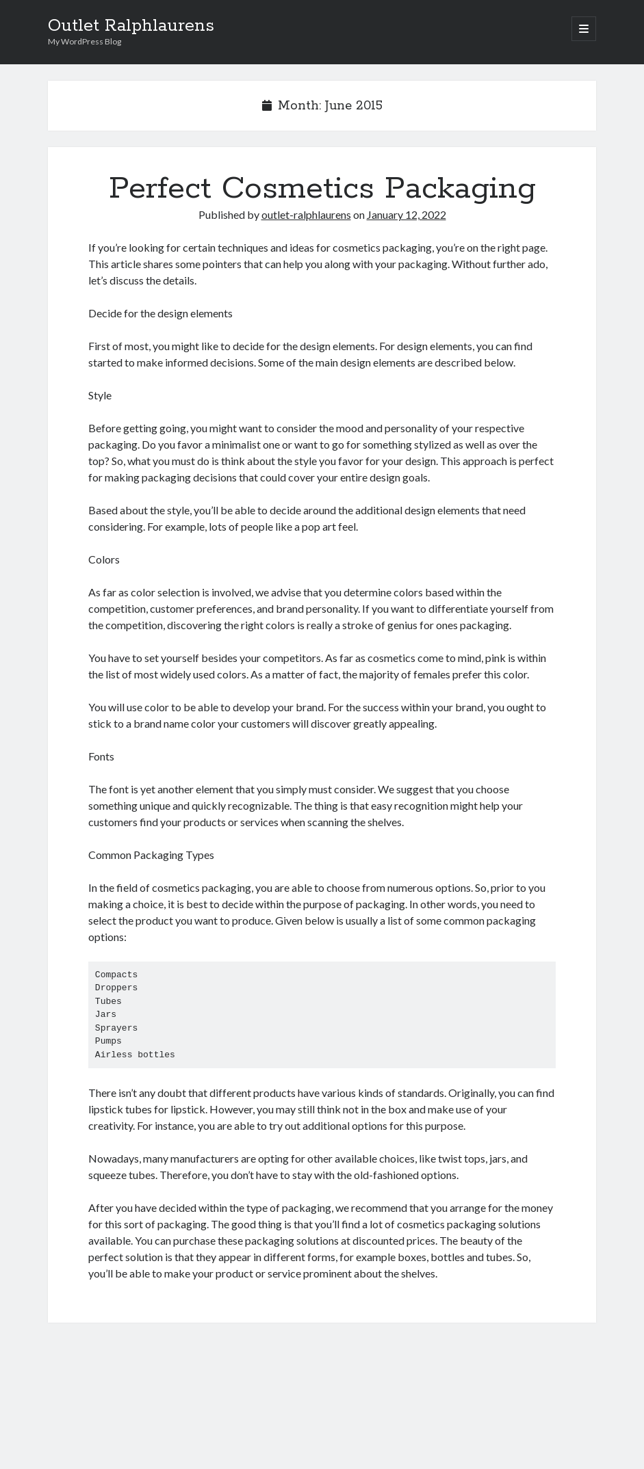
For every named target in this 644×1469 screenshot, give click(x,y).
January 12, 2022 (406, 214)
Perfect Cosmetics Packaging (322, 189)
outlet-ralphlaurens (306, 214)
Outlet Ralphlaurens (131, 26)
